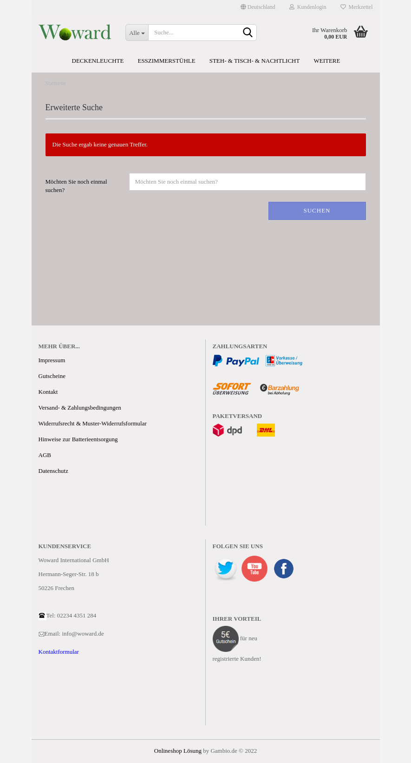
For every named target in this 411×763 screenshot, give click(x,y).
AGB (45, 454)
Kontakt (48, 391)
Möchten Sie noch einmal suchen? (76, 186)
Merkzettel (356, 7)
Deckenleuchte (98, 60)
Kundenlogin (307, 7)
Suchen (316, 210)
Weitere (326, 60)
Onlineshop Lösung (178, 750)
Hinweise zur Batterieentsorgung (78, 439)
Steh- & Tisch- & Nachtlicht (254, 60)
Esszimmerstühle (166, 60)
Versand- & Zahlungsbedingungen (80, 407)
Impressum (52, 360)
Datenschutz (53, 470)
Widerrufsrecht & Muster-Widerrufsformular (93, 423)
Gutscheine (52, 375)
